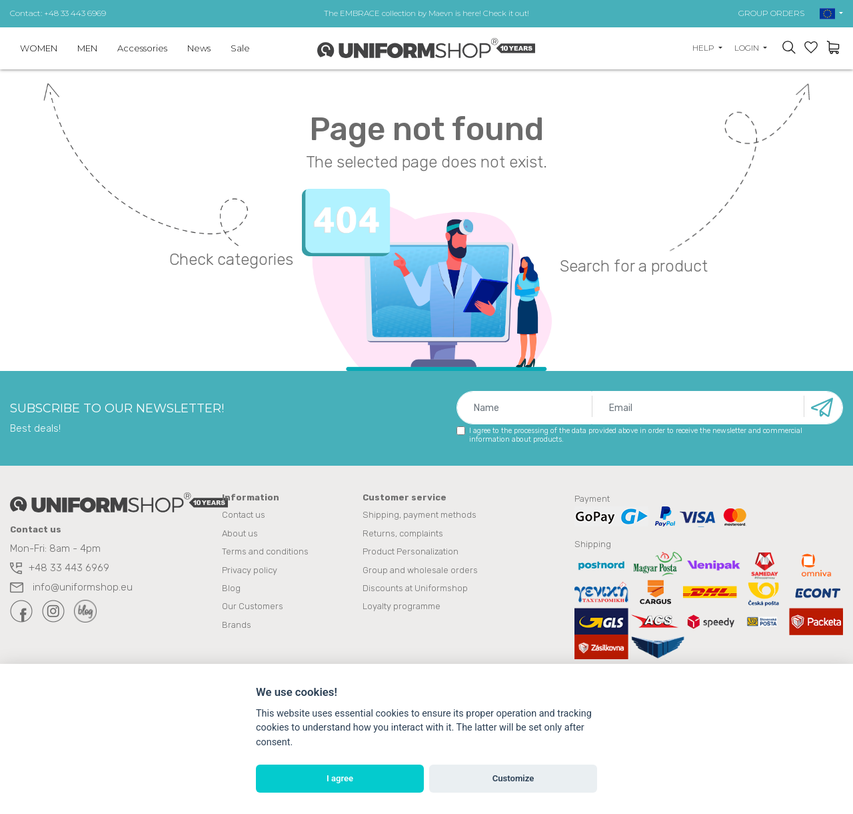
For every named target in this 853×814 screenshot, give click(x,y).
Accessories (142, 48)
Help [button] (704, 48)
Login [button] (747, 48)
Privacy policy (249, 570)
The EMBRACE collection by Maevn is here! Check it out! (426, 13)
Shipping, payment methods (419, 516)
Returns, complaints (403, 534)
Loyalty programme (401, 606)
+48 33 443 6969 (59, 568)
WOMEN (38, 48)
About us (240, 534)
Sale (240, 48)
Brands (236, 624)
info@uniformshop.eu (71, 588)
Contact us (243, 516)
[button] (831, 13)
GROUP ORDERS (771, 13)
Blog (231, 588)
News (199, 48)
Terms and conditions (265, 552)
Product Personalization (410, 552)
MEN (87, 48)
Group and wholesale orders (420, 570)
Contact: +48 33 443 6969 (58, 13)
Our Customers (252, 606)
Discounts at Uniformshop (415, 588)
